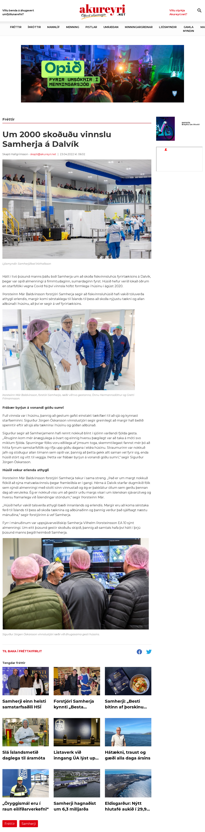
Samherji (28, 824)
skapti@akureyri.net (43, 154)
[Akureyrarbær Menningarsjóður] (102, 74)
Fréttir (9, 824)
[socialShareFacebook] (139, 652)
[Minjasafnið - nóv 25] (179, 199)
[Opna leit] (199, 10)
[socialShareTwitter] (148, 652)
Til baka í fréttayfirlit (22, 651)
